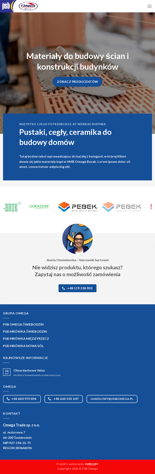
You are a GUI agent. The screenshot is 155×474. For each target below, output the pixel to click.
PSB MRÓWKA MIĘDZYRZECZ (26, 338)
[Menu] (149, 6)
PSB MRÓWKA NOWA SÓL (23, 346)
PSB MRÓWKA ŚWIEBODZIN (25, 331)
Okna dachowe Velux (29, 370)
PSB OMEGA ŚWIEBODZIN (23, 324)
